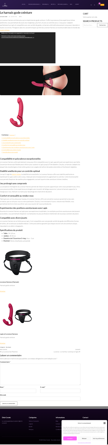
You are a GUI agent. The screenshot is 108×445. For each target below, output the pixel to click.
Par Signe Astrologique (34, 4)
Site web (3, 396)
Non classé (8, 347)
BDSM (30, 427)
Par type (53, 4)
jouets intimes (4, 31)
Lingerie (31, 424)
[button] (104, 423)
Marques (31, 430)
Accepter (70, 438)
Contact (77, 4)
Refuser (84, 438)
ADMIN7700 (14, 17)
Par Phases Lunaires (62, 4)
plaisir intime (16, 175)
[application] (27, 48)
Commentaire (5, 363)
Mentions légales (60, 427)
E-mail (42, 388)
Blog (71, 4)
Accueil (24, 4)
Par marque (45, 4)
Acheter (2, 292)
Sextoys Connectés (34, 421)
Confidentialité (59, 430)
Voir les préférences (98, 438)
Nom (2, 388)
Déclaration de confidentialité (84, 442)
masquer (12, 135)
